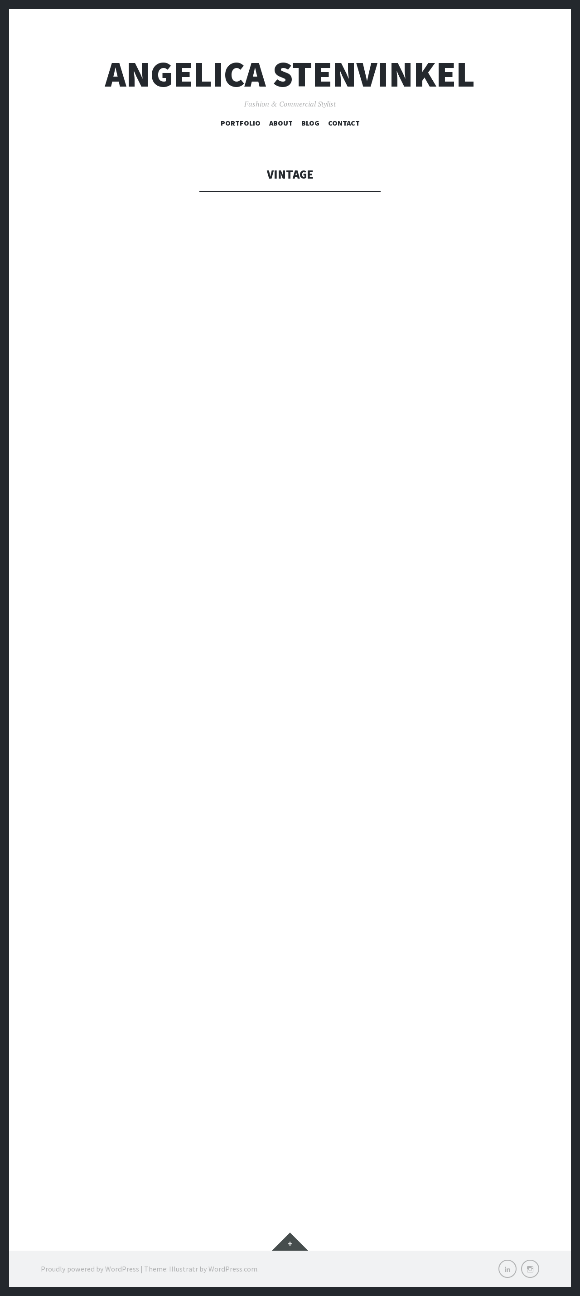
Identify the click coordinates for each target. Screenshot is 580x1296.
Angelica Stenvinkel (290, 74)
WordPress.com (232, 1268)
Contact (344, 122)
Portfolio (241, 122)
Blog (310, 122)
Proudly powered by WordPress (90, 1268)
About (281, 122)
